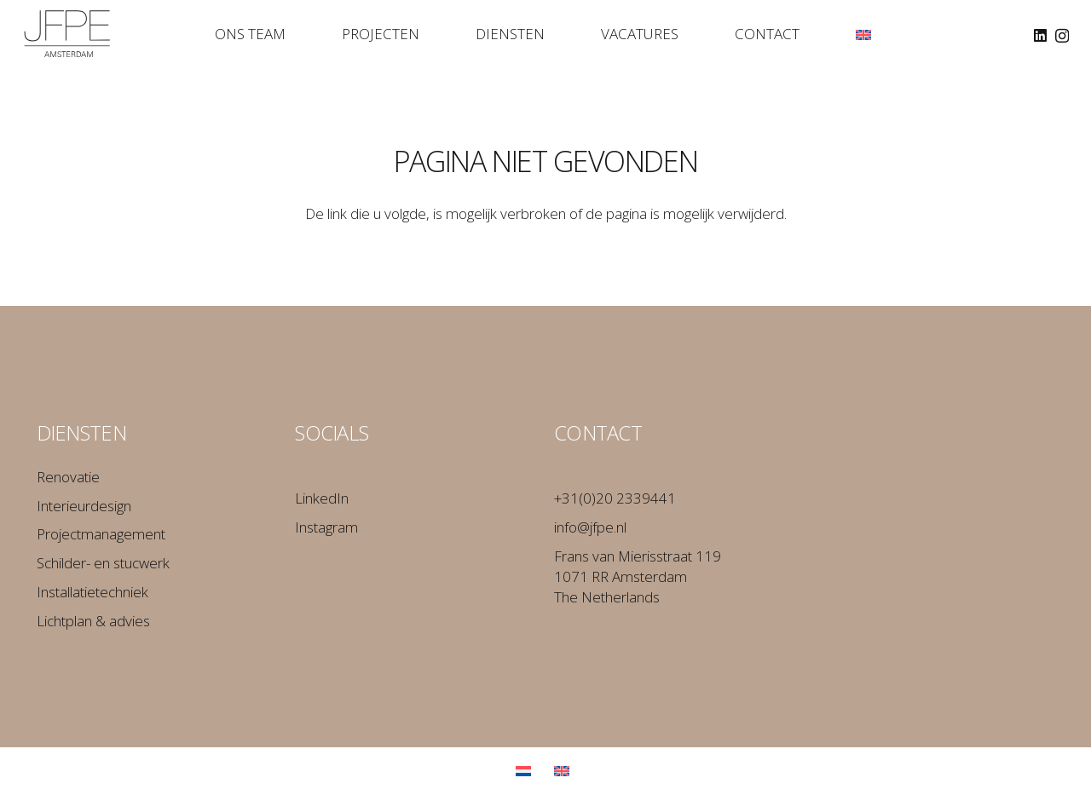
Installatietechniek (92, 592)
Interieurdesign (84, 506)
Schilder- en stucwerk (103, 563)
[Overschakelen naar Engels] (564, 771)
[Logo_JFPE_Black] (67, 34)
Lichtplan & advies (93, 621)
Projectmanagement (101, 534)
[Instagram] (1062, 36)
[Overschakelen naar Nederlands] (526, 771)
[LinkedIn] (1040, 35)
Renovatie (68, 477)
